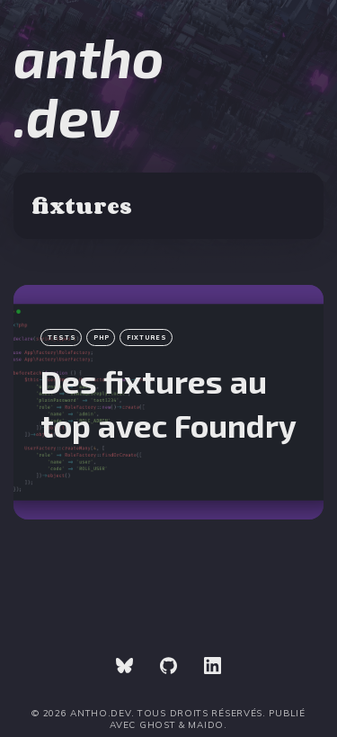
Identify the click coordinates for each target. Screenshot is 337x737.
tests (62, 337)
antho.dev (88, 86)
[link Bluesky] (124, 667)
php (101, 337)
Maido (206, 725)
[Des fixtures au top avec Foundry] (168, 402)
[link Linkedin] (212, 667)
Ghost (157, 725)
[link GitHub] (168, 667)
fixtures (147, 337)
